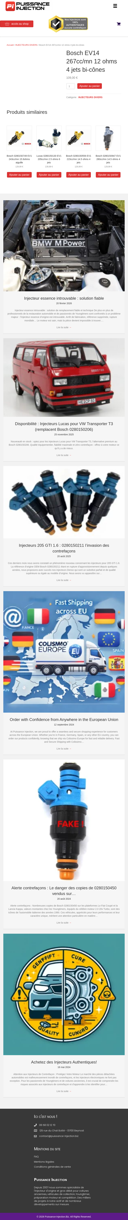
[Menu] (115, 6)
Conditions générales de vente (52, 1166)
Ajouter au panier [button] (19, 174)
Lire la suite (63, 327)
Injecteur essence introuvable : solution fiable (64, 298)
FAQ (36, 1156)
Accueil (10, 45)
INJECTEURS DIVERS (26, 45)
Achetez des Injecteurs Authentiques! (64, 1062)
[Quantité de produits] (70, 86)
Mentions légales (44, 1161)
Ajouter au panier (90, 86)
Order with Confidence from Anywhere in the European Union (64, 719)
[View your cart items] (121, 24)
